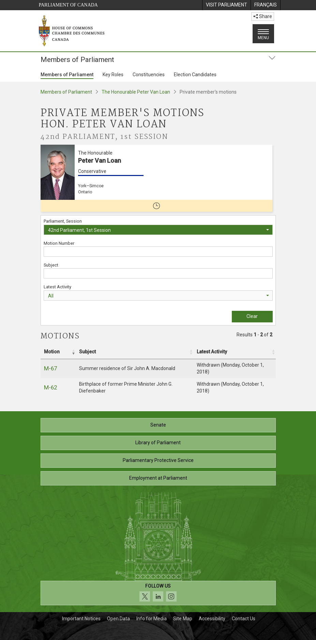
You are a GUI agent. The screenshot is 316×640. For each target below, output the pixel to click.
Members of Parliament (67, 74)
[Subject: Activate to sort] (134, 352)
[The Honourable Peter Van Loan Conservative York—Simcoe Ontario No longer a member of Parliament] (156, 178)
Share (262, 16)
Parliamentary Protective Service (158, 460)
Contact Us (243, 618)
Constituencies (149, 74)
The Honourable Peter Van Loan (136, 92)
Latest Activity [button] (212, 351)
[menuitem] (226, 5)
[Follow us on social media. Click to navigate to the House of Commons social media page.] (158, 593)
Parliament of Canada (68, 4)
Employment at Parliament (158, 478)
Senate (158, 425)
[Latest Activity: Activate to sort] (234, 352)
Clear (252, 316)
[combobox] (158, 230)
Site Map (182, 618)
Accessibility (212, 618)
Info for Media (151, 618)
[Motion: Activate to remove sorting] (58, 352)
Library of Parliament (158, 442)
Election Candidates (195, 74)
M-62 (50, 387)
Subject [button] (87, 351)
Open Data (118, 618)
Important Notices (81, 618)
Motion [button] (52, 351)
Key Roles (113, 74)
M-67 (50, 368)
